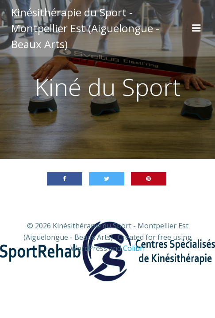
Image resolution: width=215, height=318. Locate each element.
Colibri (134, 248)
